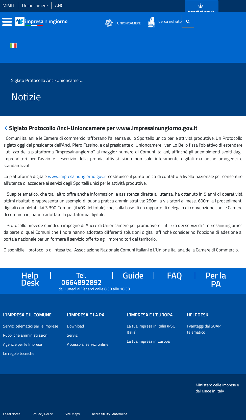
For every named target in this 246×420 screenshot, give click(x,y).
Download (75, 326)
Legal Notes (11, 413)
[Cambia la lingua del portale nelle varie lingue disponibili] (13, 45)
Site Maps (72, 413)
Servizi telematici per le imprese (30, 326)
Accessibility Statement (109, 413)
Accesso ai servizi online (87, 344)
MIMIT (8, 5)
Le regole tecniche (18, 353)
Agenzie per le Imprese (22, 344)
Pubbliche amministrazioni (25, 335)
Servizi (73, 335)
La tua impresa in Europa (148, 341)
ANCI (59, 5)
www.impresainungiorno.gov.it (77, 176)
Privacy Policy (43, 413)
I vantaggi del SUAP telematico (203, 329)
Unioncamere (35, 5)
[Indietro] (6, 128)
